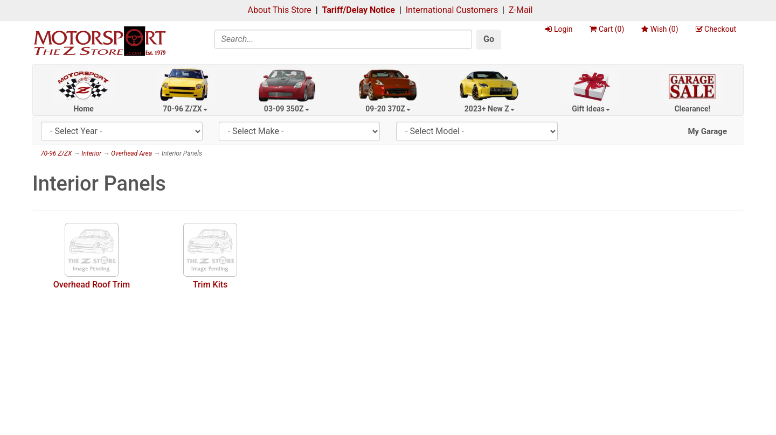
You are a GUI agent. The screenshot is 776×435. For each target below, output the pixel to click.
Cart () (607, 29)
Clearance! (692, 108)
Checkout (716, 29)
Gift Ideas (591, 108)
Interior (91, 153)
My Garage (707, 131)
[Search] (343, 39)
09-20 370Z (388, 108)
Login (558, 29)
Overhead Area (131, 153)
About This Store (279, 10)
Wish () (659, 29)
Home (83, 108)
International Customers (452, 10)
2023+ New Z (490, 108)
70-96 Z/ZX (185, 108)
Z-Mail (520, 10)
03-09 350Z (286, 108)
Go (488, 39)
